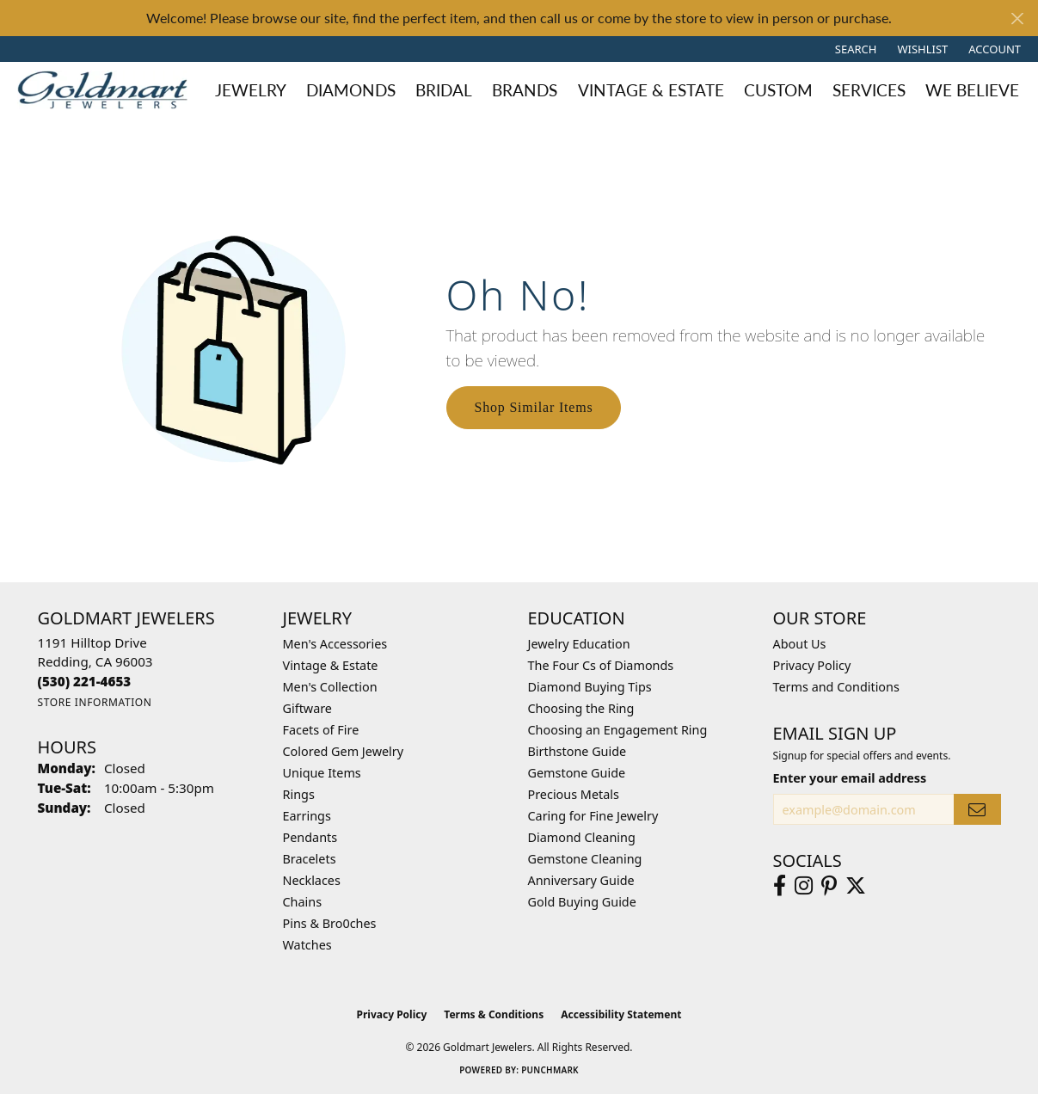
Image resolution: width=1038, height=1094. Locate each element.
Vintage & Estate (330, 665)
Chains (302, 902)
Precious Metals (573, 794)
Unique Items (322, 773)
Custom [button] (778, 89)
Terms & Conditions (494, 1014)
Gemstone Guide (577, 773)
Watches (307, 945)
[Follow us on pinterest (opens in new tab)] (829, 886)
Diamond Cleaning (582, 837)
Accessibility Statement (621, 1014)
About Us (799, 644)
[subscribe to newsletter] (977, 810)
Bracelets (309, 859)
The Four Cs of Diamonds (601, 665)
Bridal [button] (443, 89)
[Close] (1017, 18)
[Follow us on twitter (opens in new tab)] (855, 886)
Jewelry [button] (250, 89)
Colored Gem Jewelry (343, 751)
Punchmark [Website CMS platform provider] (550, 1070)
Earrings (307, 816)
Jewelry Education (579, 644)
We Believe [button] (972, 89)
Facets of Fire (321, 730)
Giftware (308, 708)
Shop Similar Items (534, 407)
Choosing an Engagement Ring (618, 730)
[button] (854, 49)
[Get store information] (95, 702)
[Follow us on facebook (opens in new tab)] (779, 886)
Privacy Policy (812, 665)
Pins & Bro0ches (330, 923)
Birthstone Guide (577, 751)
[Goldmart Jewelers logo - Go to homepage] (107, 89)
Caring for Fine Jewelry (593, 816)
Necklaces (312, 880)
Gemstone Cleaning (585, 859)
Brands (524, 89)
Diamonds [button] (351, 89)
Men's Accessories (335, 644)
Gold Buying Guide (582, 902)
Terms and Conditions (836, 687)
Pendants (310, 837)
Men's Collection (330, 687)
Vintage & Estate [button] (651, 89)
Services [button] (869, 89)
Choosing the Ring (581, 708)
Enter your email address (850, 778)
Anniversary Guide (581, 880)
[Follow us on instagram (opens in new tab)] (804, 886)
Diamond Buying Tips (590, 687)
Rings (299, 794)
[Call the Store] (85, 681)
